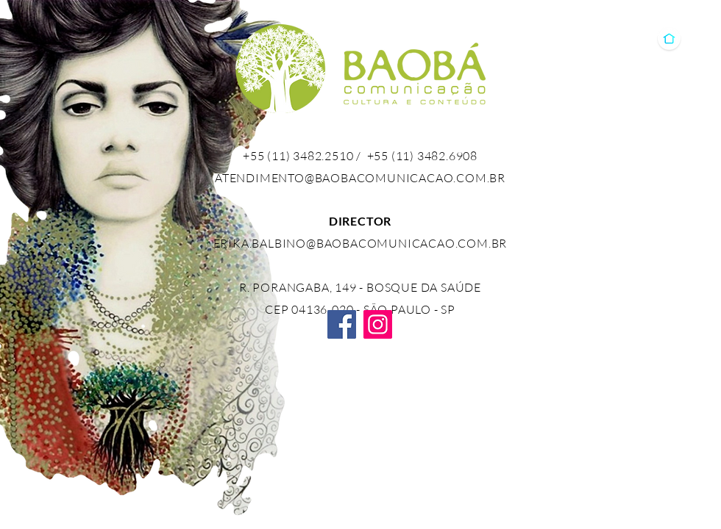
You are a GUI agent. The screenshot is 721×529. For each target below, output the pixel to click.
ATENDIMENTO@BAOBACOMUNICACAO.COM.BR (360, 177)
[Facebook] (341, 324)
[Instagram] (377, 324)
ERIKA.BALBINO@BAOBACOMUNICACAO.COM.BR (360, 243)
